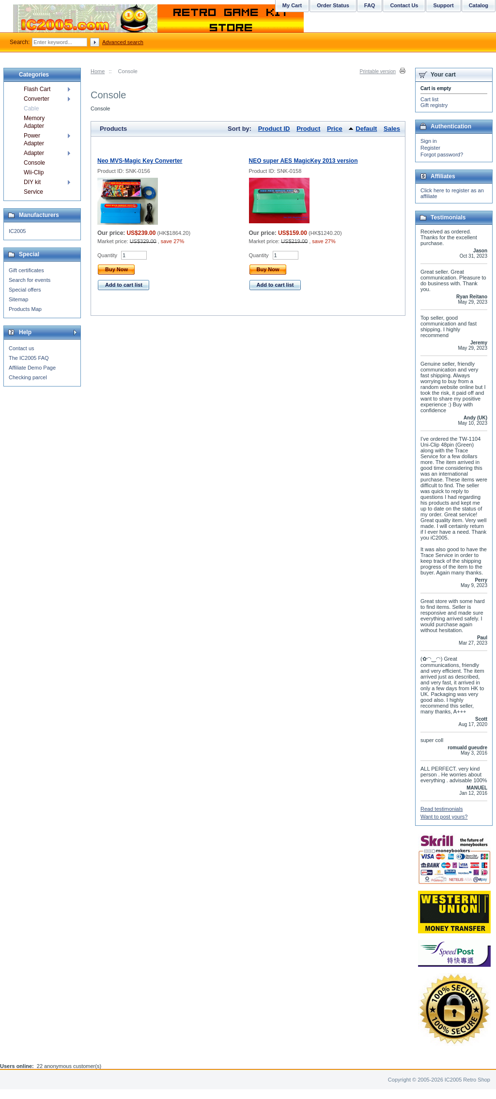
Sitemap (18, 299)
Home (98, 71)
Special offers (25, 290)
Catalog (478, 5)
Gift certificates (26, 270)
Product (308, 128)
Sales (392, 128)
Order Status (333, 5)
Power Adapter (34, 139)
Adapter (34, 153)
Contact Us (404, 5)
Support (443, 5)
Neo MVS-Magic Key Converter (139, 160)
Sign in (428, 141)
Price (334, 128)
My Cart (292, 5)
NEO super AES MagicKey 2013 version (303, 160)
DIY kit (32, 182)
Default (366, 128)
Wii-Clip (34, 172)
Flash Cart (37, 89)
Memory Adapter (34, 122)
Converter (36, 98)
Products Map (25, 309)
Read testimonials (441, 809)
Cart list (429, 99)
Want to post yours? (443, 817)
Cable (31, 108)
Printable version (378, 71)
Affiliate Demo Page (32, 368)
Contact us (21, 348)
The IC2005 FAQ (29, 358)
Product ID (274, 128)
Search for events (29, 280)
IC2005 (17, 231)
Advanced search (122, 42)
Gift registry (434, 105)
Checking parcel (28, 377)
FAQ (369, 5)
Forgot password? (441, 154)
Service (33, 191)
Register (430, 148)
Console (34, 162)
